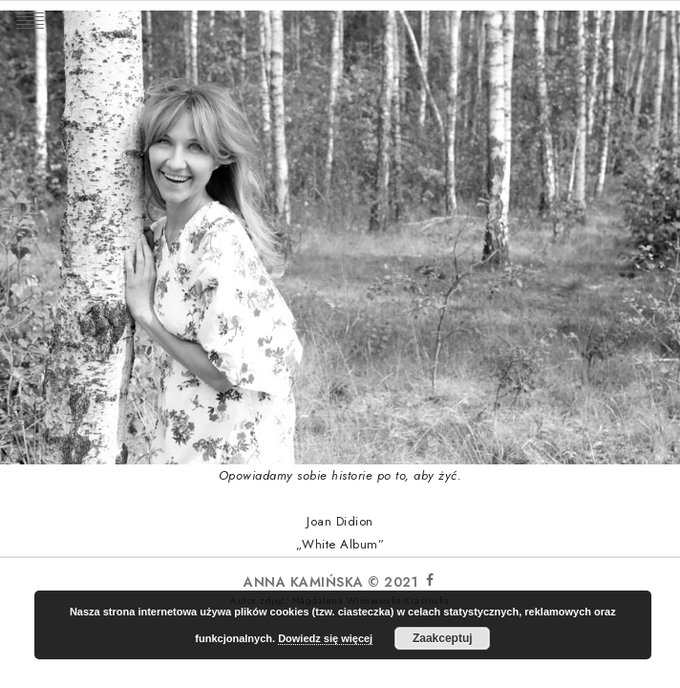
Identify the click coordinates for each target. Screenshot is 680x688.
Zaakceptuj (443, 638)
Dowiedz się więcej (325, 638)
